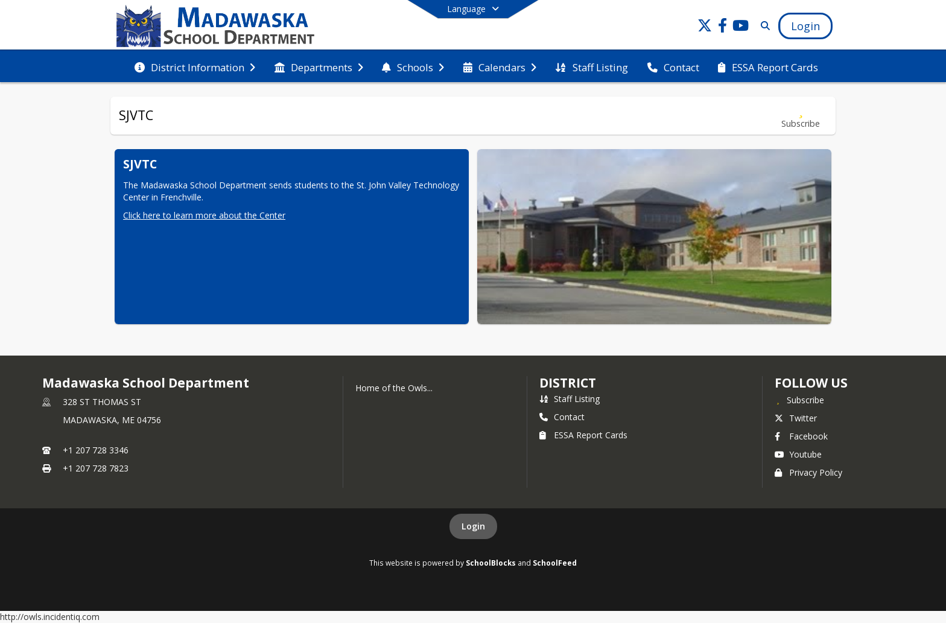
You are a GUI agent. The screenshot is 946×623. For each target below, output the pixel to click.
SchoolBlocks (491, 562)
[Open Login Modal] (805, 26)
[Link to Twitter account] (705, 27)
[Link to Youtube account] (741, 27)
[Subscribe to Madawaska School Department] (799, 399)
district (567, 382)
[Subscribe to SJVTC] (800, 115)
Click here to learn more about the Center (204, 215)
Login (473, 526)
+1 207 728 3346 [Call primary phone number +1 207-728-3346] (96, 450)
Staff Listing (569, 398)
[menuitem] (195, 66)
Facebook (801, 436)
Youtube (798, 454)
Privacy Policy (808, 472)
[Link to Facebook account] (723, 27)
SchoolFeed (555, 562)
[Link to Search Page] (763, 25)
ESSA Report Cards (583, 435)
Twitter (796, 418)
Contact (562, 417)
